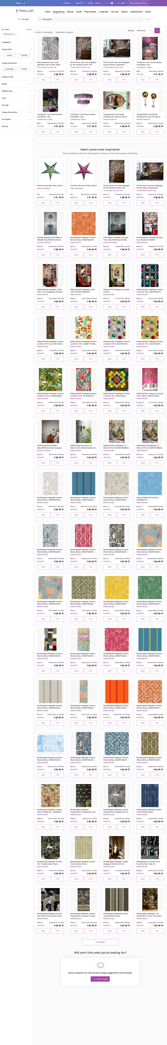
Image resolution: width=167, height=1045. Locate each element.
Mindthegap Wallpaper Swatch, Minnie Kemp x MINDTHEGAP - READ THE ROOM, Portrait (49, 655)
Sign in (122, 3)
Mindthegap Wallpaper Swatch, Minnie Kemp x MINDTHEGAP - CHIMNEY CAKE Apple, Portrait (83, 603)
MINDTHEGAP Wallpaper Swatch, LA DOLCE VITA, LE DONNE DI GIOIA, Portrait (83, 395)
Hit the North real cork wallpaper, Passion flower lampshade (116, 63)
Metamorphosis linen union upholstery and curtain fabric (49, 63)
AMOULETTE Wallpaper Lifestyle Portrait (116, 291)
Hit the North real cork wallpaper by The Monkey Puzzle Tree (83, 63)
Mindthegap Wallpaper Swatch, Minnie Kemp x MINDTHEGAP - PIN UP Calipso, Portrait (116, 707)
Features (68, 3)
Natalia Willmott (110, 119)
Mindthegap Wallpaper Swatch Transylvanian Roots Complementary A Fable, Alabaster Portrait (82, 863)
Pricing (90, 3)
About (99, 3)
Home (47, 12)
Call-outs (115, 12)
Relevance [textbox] (141, 31)
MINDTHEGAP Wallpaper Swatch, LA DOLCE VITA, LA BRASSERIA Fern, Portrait (50, 395)
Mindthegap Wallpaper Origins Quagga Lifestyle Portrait (115, 863)
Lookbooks (103, 12)
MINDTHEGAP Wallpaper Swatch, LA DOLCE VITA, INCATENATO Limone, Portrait (149, 343)
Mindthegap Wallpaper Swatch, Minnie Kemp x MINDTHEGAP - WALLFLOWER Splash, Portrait (116, 499)
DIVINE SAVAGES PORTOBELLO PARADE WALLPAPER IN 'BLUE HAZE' (49, 239)
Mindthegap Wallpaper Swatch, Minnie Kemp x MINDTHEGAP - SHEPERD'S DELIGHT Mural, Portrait (149, 551)
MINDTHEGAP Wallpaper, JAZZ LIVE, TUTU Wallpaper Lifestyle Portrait (49, 291)
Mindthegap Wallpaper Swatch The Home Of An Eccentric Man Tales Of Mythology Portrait (49, 915)
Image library (59, 12)
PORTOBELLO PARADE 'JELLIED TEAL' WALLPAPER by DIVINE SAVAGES (115, 239)
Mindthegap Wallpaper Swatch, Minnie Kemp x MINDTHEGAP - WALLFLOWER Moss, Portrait (149, 603)
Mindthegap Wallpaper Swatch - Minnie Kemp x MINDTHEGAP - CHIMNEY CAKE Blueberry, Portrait (116, 759)
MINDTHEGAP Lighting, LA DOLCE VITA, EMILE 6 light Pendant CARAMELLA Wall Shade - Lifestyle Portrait (149, 395)
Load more (100, 942)
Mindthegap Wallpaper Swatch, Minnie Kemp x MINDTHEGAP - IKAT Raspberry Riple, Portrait (83, 551)
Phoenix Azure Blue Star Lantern (50, 186)
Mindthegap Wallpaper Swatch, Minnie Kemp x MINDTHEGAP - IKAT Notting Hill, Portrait (149, 759)
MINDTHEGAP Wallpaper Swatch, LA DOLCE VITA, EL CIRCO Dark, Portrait (50, 343)
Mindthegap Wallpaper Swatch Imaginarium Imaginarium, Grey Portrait (116, 811)
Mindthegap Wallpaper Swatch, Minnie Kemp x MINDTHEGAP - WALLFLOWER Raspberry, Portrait (116, 655)
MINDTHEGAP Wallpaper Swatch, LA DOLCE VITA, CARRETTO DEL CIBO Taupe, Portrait (83, 343)
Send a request (100, 979)
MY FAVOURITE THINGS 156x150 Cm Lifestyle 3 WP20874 (149, 239)
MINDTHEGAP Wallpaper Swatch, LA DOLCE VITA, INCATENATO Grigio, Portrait (116, 343)
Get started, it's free (138, 3)
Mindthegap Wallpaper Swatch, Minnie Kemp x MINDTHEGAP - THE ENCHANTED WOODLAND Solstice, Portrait (49, 499)
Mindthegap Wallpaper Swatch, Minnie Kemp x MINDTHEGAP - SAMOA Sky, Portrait (49, 759)
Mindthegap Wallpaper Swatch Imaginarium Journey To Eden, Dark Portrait (82, 915)
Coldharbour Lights (144, 67)
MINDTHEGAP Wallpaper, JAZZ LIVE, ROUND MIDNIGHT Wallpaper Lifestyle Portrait (82, 291)
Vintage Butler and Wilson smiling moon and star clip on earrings (115, 115)
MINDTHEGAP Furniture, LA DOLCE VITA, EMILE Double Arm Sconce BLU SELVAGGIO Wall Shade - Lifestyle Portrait (83, 447)
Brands (70, 12)
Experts (124, 12)
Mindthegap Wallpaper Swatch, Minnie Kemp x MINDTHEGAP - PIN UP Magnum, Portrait (149, 655)
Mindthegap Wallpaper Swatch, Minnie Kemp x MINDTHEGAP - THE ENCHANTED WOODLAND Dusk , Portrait (49, 551)
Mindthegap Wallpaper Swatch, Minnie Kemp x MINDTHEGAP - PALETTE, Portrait (83, 655)
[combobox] (144, 30)
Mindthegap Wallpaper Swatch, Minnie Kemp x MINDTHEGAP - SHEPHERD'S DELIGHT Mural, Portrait (83, 707)
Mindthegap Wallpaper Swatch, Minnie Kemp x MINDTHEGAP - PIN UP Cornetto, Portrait (83, 499)
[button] (20, 3)
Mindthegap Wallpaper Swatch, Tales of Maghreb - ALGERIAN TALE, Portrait (49, 811)
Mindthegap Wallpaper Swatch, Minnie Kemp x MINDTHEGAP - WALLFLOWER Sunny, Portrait (116, 603)
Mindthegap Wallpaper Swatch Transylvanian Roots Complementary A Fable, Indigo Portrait (149, 811)
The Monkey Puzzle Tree (46, 67)
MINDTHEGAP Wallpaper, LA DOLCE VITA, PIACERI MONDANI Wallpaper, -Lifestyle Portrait (149, 447)
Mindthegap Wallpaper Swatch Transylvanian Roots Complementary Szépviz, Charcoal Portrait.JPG (115, 915)
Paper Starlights (43, 188)
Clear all (28, 29)
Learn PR (80, 3)
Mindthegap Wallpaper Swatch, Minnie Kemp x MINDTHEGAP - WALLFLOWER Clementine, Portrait (83, 239)
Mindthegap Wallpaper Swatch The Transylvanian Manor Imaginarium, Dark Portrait (49, 863)
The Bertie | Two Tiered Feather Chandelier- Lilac (149, 63)
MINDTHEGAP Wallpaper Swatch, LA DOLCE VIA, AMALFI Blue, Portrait (116, 395)
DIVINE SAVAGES (44, 243)
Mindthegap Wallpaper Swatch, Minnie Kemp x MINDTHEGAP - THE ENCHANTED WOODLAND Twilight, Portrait (83, 759)
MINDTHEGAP (75, 243)
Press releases (90, 12)
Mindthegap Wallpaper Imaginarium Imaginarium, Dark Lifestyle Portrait (83, 811)
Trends (79, 12)
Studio (148, 12)
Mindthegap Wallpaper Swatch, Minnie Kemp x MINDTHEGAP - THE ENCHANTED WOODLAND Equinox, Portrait (116, 551)
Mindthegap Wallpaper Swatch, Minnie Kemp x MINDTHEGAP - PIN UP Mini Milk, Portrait (49, 707)
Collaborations (136, 12)
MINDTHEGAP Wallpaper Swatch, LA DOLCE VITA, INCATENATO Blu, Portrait (149, 291)
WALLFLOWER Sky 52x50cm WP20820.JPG (147, 499)
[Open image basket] (148, 19)
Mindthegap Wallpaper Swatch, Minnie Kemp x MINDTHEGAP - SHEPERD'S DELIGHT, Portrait (49, 603)
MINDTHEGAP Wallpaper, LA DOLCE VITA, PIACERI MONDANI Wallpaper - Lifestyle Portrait (116, 447)
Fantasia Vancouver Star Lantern (83, 186)
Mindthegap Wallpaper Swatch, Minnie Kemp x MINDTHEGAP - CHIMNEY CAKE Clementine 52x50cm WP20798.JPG (149, 707)
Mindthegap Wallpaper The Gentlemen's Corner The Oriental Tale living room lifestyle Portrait (149, 915)
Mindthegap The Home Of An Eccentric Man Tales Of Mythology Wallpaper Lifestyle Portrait (148, 863)
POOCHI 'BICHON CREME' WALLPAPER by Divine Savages (49, 447)
